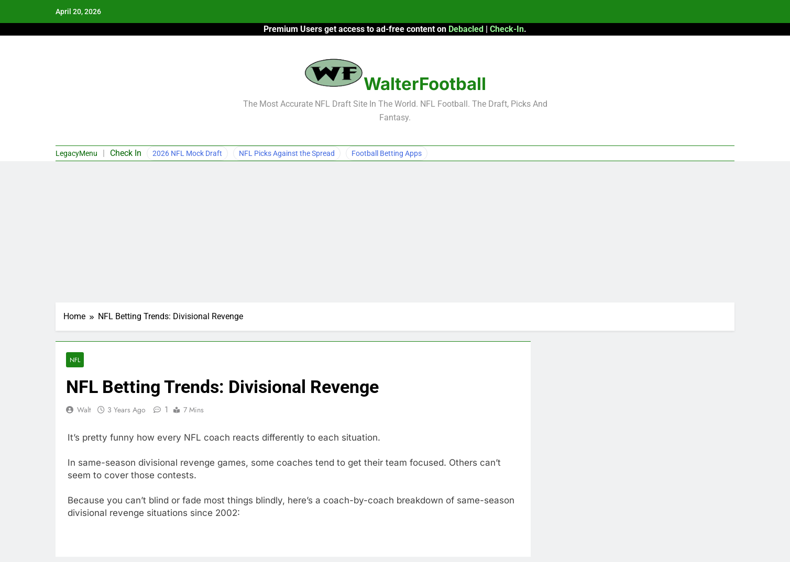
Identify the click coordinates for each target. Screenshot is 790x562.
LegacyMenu (76, 153)
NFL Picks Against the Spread (287, 153)
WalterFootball (425, 83)
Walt (84, 409)
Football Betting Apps (387, 153)
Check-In (507, 29)
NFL (75, 359)
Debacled (466, 29)
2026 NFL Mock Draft (187, 153)
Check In (125, 153)
